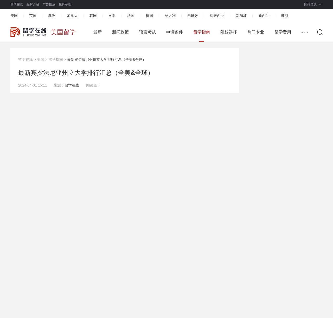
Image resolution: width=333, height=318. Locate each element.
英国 (32, 16)
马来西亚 (217, 16)
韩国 (93, 16)
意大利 (170, 16)
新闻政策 (120, 32)
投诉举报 (65, 4)
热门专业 (255, 32)
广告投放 (49, 4)
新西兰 (263, 16)
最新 (97, 32)
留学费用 (282, 32)
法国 (130, 16)
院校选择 (228, 32)
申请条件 (174, 32)
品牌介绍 (33, 4)
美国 (14, 16)
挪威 (284, 16)
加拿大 (72, 16)
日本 (112, 16)
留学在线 (16, 4)
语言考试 (147, 32)
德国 (149, 16)
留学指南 (201, 32)
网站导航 (310, 4)
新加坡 (241, 16)
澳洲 (51, 16)
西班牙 (192, 16)
